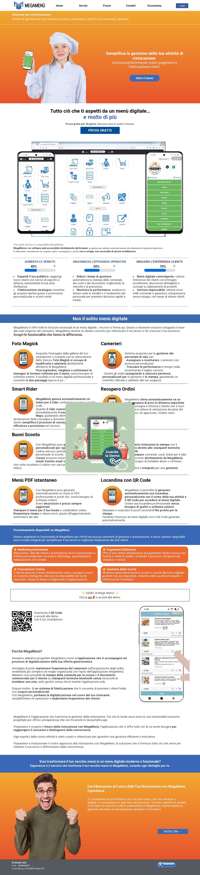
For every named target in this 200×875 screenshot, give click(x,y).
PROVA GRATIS (100, 130)
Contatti (130, 5)
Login (182, 5)
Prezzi (107, 5)
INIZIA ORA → (173, 831)
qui (90, 597)
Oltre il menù (144, 78)
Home (59, 5)
